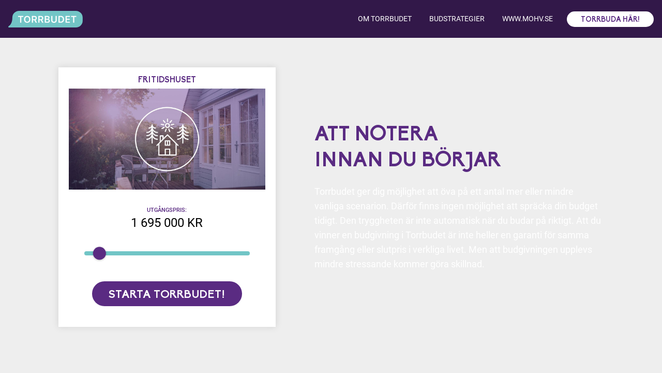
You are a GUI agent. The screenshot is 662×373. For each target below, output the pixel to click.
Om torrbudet (385, 19)
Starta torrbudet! (167, 295)
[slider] (99, 253)
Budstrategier (457, 19)
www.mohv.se (527, 19)
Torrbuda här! (610, 20)
